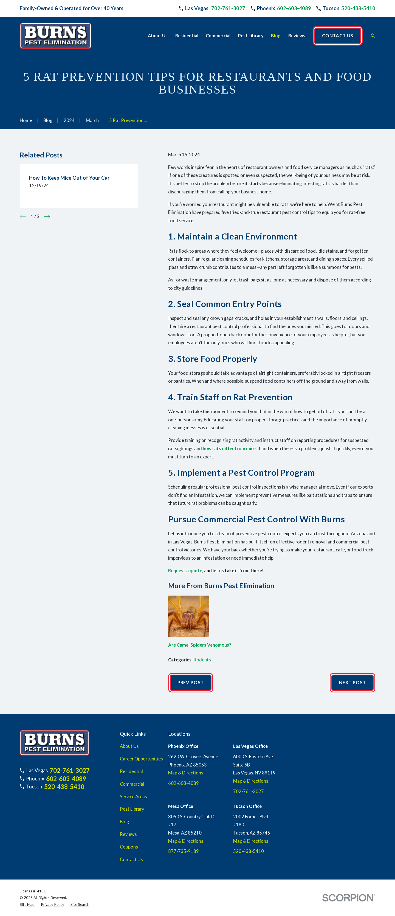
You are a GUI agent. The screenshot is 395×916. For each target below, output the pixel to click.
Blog (124, 821)
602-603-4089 (294, 8)
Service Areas (133, 796)
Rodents (202, 660)
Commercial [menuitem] (218, 35)
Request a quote (185, 570)
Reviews (128, 834)
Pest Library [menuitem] (251, 35)
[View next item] (47, 216)
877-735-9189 (183, 851)
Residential (131, 771)
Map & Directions (185, 773)
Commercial (132, 784)
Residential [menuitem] (186, 35)
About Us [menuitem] (158, 35)
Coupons (129, 847)
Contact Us (131, 859)
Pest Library (132, 809)
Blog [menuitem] (276, 35)
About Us (129, 746)
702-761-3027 (228, 8)
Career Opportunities (141, 759)
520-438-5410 (358, 8)
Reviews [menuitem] (296, 35)
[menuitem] (27, 904)
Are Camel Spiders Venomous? (199, 645)
